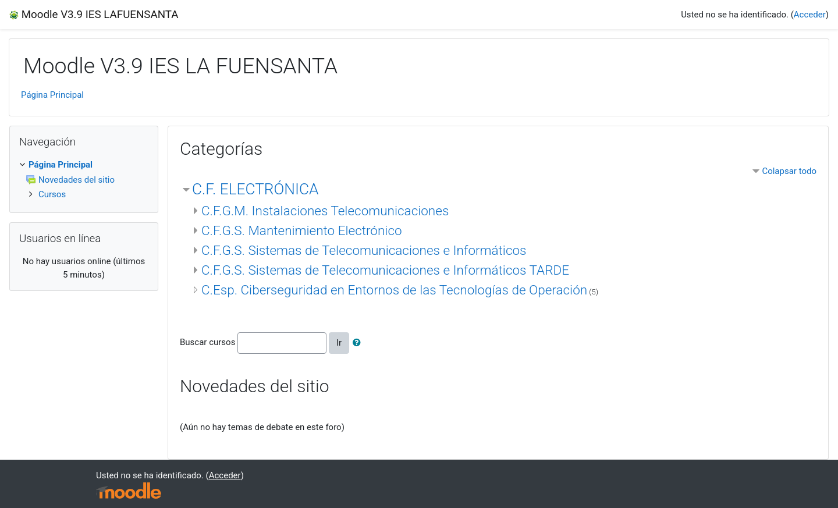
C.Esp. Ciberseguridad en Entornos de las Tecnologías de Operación (394, 289)
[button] (359, 343)
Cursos (52, 194)
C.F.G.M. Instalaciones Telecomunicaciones (325, 210)
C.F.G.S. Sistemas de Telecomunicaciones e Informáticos (363, 250)
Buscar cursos (207, 342)
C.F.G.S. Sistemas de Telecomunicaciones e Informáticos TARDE (385, 270)
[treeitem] (83, 165)
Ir (339, 343)
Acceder (810, 14)
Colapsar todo (789, 171)
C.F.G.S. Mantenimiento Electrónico (301, 230)
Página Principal (52, 95)
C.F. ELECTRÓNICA (255, 189)
